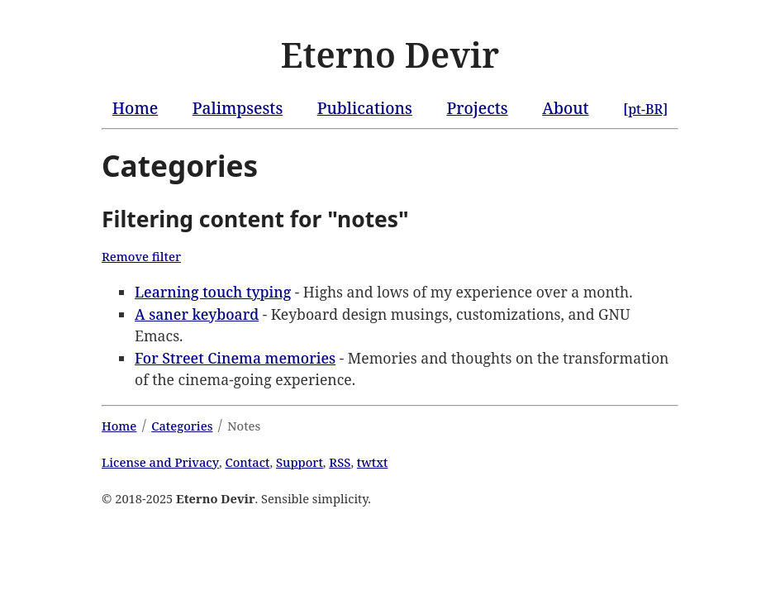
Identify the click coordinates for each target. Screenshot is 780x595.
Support (299, 462)
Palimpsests (238, 108)
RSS (339, 462)
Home (135, 108)
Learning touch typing (213, 292)
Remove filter (141, 256)
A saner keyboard (197, 314)
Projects (476, 108)
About (565, 108)
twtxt (372, 462)
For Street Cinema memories (235, 358)
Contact (248, 462)
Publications (364, 108)
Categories (181, 425)
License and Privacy (160, 462)
